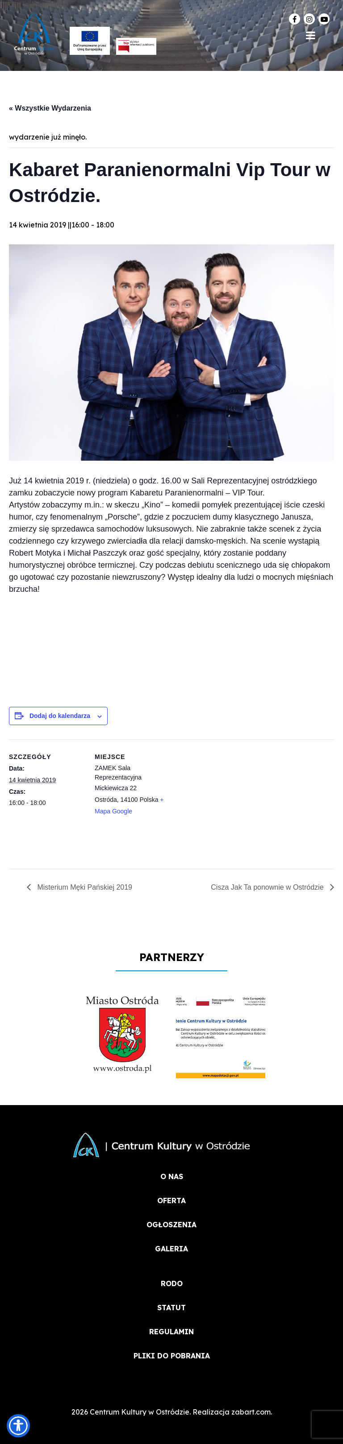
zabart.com (251, 1411)
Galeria (171, 1248)
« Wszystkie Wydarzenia (50, 108)
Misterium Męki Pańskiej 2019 (83, 887)
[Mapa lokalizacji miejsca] (227, 801)
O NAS (171, 1176)
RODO (172, 1283)
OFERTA (171, 1200)
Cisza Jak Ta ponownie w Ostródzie (268, 887)
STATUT (171, 1307)
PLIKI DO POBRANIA (172, 1355)
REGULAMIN (171, 1331)
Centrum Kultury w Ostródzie (139, 1411)
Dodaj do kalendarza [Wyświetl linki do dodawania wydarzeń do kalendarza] (59, 715)
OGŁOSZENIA (171, 1224)
